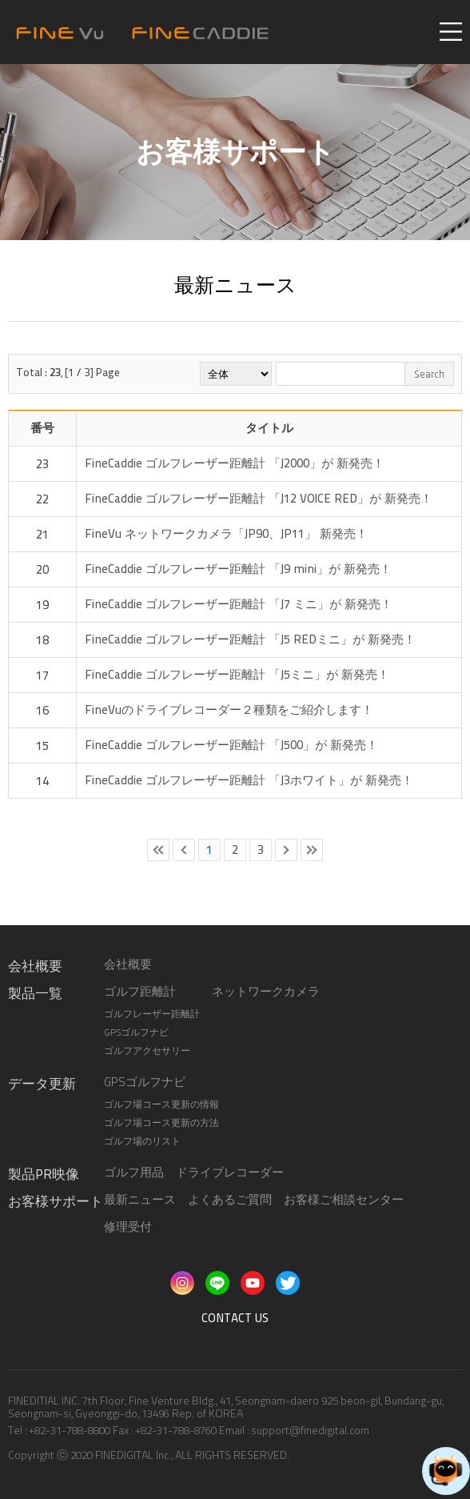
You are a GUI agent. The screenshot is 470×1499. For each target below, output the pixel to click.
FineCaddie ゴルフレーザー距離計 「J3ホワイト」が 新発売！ (249, 780)
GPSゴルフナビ (136, 1032)
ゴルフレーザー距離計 (152, 1014)
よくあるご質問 (230, 1199)
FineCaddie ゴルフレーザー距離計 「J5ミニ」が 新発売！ (237, 674)
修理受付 (128, 1227)
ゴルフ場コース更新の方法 (161, 1122)
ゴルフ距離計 (140, 991)
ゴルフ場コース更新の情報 (161, 1104)
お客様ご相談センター (344, 1199)
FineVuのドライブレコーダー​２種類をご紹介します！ (229, 710)
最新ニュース (140, 1199)
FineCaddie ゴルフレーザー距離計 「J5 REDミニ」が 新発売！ (250, 639)
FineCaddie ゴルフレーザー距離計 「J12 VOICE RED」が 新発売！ (258, 498)
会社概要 (128, 964)
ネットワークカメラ (266, 991)
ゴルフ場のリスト (142, 1141)
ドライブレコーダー (230, 1172)
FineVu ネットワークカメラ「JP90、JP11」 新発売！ (226, 534)
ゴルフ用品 (134, 1172)
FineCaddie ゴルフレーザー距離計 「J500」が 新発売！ (231, 745)
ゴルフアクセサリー (147, 1050)
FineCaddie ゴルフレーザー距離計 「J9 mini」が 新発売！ (238, 569)
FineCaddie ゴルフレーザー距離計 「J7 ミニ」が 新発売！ (238, 604)
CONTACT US (235, 1318)
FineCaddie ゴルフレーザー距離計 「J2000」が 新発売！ (234, 463)
